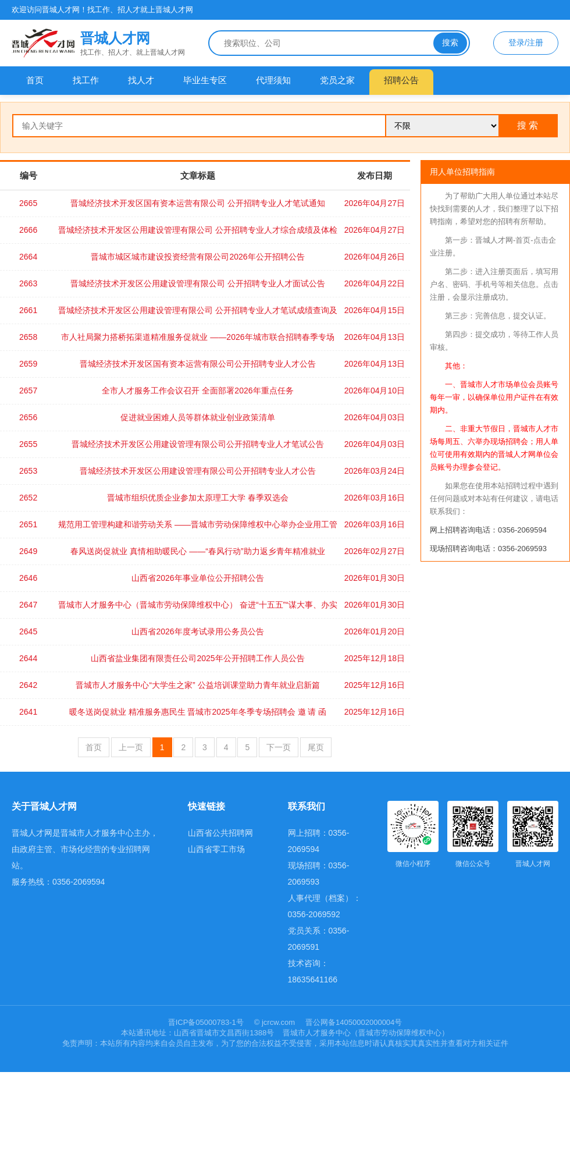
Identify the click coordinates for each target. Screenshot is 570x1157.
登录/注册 (525, 42)
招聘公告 (401, 80)
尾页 (316, 747)
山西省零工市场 (216, 849)
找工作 (86, 80)
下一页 (278, 747)
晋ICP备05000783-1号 (207, 1022)
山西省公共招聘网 (220, 832)
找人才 (141, 80)
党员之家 (337, 80)
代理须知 (273, 80)
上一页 (131, 747)
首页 (35, 80)
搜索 (450, 42)
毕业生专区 (205, 80)
